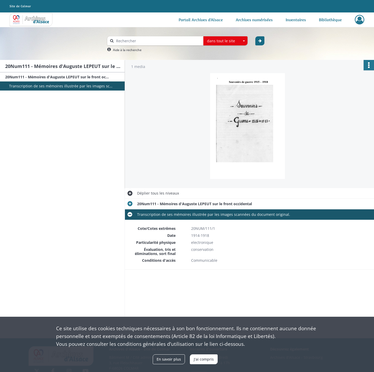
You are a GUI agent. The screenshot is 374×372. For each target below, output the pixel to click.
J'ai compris (204, 359)
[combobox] (225, 41)
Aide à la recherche (127, 50)
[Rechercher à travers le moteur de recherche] (158, 41)
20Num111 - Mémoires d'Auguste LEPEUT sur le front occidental (57, 76)
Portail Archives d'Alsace (201, 19)
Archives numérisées (254, 19)
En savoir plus (169, 359)
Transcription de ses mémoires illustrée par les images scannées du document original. (61, 86)
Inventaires (296, 19)
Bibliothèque (330, 19)
